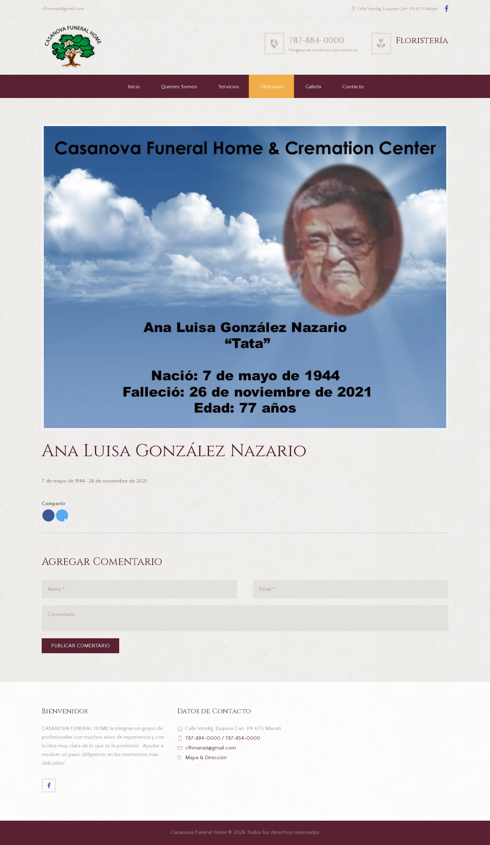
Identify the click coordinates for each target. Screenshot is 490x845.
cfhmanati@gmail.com (210, 748)
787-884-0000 (316, 40)
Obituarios (272, 87)
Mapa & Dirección (206, 758)
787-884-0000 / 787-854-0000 (222, 738)
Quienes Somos (179, 87)
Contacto (353, 87)
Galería (313, 87)
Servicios (229, 87)
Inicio (134, 87)
